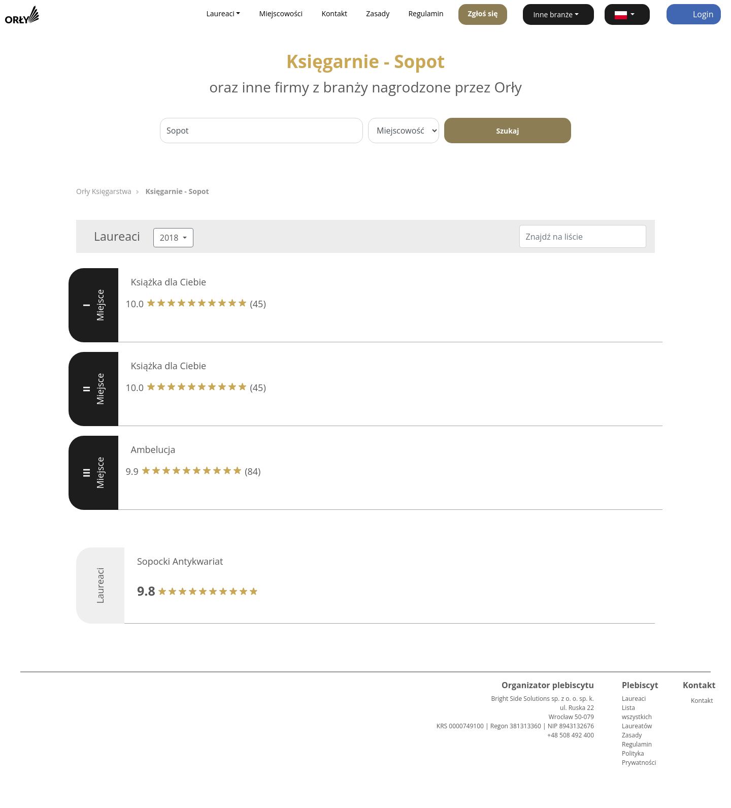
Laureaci (634, 698)
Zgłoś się (482, 13)
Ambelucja (153, 449)
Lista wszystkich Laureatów (637, 716)
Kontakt (334, 13)
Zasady (377, 13)
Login (694, 14)
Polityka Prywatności (639, 758)
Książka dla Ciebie (169, 282)
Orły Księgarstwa (103, 191)
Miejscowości (281, 13)
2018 (170, 237)
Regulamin (425, 13)
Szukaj (507, 131)
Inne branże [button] (553, 14)
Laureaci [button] (220, 13)
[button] (627, 14)
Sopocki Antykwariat (180, 561)
